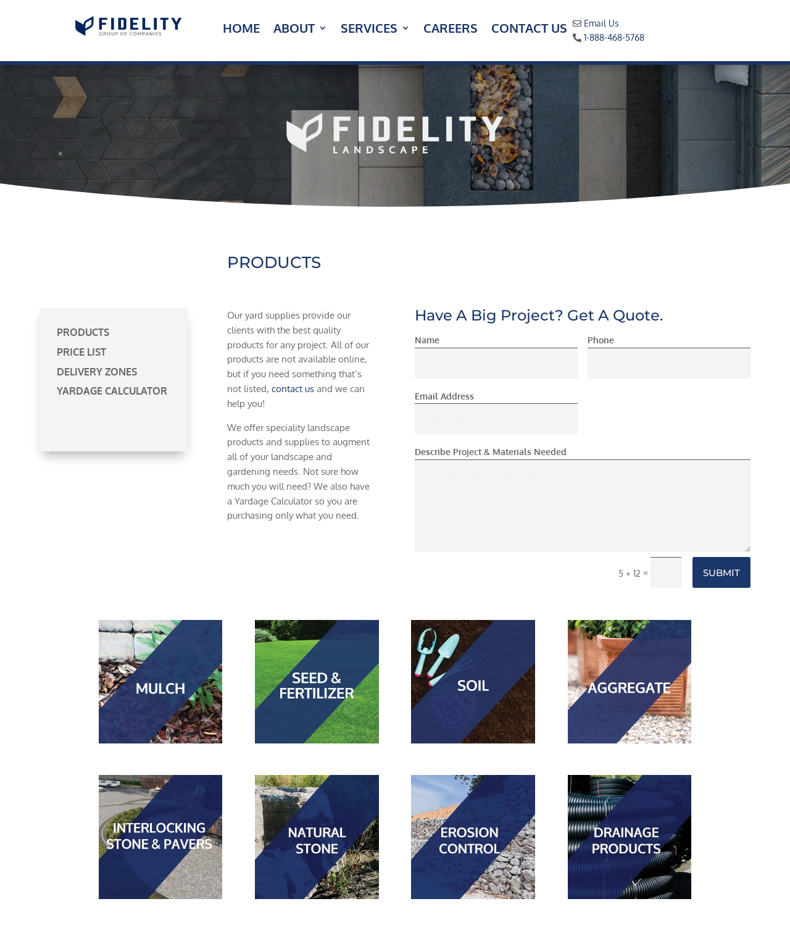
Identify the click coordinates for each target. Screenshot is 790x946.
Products (83, 332)
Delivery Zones (97, 372)
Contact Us (529, 29)
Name (427, 340)
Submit (721, 573)
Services (369, 29)
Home (241, 29)
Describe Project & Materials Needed (491, 451)
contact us (293, 389)
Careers (450, 29)
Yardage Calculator (112, 391)
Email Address (444, 396)
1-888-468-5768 (614, 37)
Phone (601, 340)
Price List (81, 352)
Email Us (601, 23)
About (294, 29)
